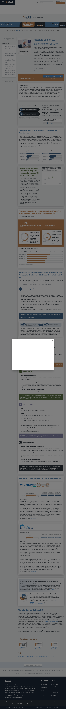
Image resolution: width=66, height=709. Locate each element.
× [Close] (52, 340)
